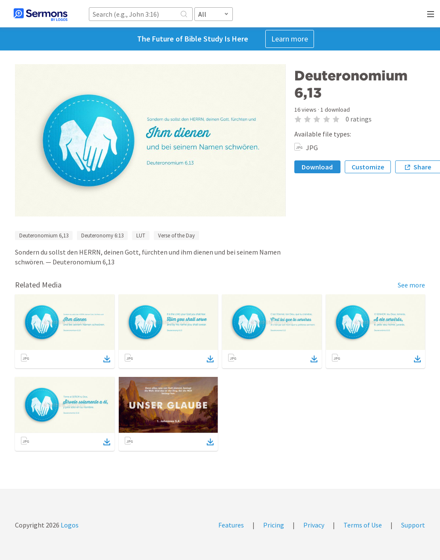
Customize (368, 167)
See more (411, 285)
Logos (69, 525)
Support (413, 525)
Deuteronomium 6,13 (43, 235)
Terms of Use (362, 525)
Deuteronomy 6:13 (102, 235)
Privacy (313, 525)
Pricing (273, 525)
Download (317, 167)
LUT (140, 235)
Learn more (289, 39)
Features (231, 525)
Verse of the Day (176, 235)
